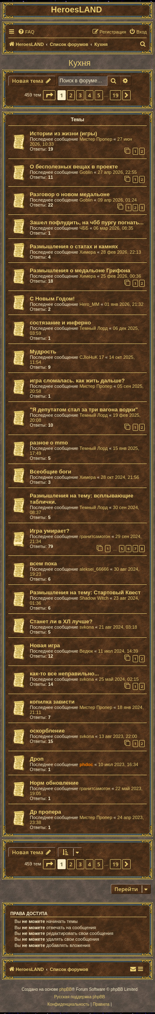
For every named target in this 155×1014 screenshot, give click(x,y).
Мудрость (43, 351)
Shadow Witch (93, 598)
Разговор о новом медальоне (70, 194)
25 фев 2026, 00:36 (121, 276)
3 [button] (80, 95)
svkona (86, 627)
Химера (87, 252)
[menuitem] (26, 32)
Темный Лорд (93, 328)
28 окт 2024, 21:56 (120, 477)
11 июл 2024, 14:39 (118, 651)
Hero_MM (89, 304)
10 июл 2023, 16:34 (118, 764)
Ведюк (86, 651)
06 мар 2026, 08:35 (113, 228)
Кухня (80, 62)
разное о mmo (49, 443)
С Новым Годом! (52, 299)
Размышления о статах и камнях (74, 246)
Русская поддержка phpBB (79, 997)
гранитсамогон (94, 536)
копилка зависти (52, 702)
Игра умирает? (49, 531)
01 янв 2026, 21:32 (124, 304)
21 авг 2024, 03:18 (118, 627)
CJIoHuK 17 (91, 357)
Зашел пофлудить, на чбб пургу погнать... (86, 222)
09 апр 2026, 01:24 (117, 199)
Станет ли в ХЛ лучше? (61, 621)
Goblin (86, 172)
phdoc (86, 764)
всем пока (43, 563)
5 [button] (98, 95)
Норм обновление (54, 783)
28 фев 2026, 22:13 (121, 252)
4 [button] (89, 95)
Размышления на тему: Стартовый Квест (85, 592)
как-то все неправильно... (64, 673)
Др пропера (45, 812)
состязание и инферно (60, 323)
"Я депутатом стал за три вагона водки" (84, 409)
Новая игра (45, 645)
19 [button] (115, 95)
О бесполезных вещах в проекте (74, 166)
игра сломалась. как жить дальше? (77, 380)
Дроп (36, 759)
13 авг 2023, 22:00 (118, 736)
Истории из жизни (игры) (63, 133)
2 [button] (70, 95)
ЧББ (83, 228)
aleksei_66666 (94, 569)
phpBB (66, 989)
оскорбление (47, 731)
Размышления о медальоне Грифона (80, 270)
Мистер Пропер (95, 139)
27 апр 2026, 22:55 (117, 172)
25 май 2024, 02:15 (118, 679)
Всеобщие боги (50, 472)
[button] (49, 95)
